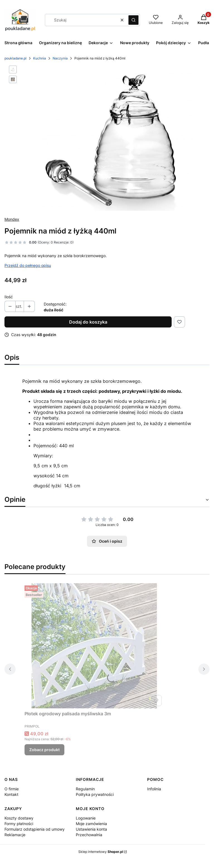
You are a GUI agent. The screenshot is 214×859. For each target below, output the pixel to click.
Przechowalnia (89, 834)
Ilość (8, 296)
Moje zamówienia (91, 823)
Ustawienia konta (91, 829)
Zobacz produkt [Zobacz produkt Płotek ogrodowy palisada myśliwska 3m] (44, 749)
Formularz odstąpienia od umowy (34, 829)
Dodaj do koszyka (88, 322)
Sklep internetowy (100, 852)
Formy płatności (18, 823)
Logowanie (86, 818)
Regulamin (85, 788)
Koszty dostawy (18, 818)
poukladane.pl (15, 58)
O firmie (11, 788)
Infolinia (154, 788)
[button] (133, 20)
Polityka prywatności (95, 794)
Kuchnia (39, 58)
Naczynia (60, 58)
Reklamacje (14, 834)
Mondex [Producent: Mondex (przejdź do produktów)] (11, 219)
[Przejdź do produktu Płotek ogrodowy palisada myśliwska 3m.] (94, 645)
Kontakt (11, 794)
